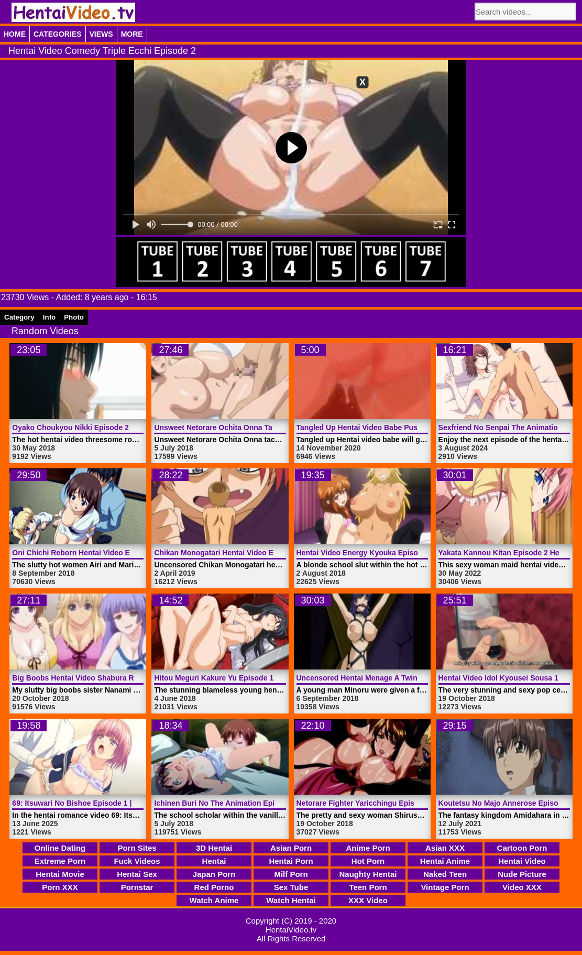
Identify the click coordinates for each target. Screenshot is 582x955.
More (132, 34)
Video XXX (522, 887)
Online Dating (60, 847)
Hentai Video (522, 861)
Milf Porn (291, 874)
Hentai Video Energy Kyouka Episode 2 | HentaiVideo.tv (393, 552)
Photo (74, 317)
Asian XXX (445, 847)
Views (101, 34)
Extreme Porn (60, 861)
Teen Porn (368, 887)
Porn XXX (60, 887)
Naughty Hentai (368, 874)
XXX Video (368, 900)
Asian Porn (291, 847)
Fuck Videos (137, 861)
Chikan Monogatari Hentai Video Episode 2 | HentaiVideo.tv (257, 552)
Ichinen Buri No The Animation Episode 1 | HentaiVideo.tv (254, 803)
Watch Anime (214, 900)
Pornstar (137, 887)
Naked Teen (445, 874)
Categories (58, 34)
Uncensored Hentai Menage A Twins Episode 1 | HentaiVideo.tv (406, 678)
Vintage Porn (445, 887)
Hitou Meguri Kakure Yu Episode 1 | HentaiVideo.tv (242, 678)
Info (49, 317)
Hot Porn (368, 861)
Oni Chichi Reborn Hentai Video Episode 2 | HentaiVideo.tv (114, 552)
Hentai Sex (137, 874)
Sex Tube (291, 887)
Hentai (214, 861)
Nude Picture (522, 874)
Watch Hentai (290, 900)
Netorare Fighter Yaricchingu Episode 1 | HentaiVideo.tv (394, 803)
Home (15, 34)
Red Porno (214, 887)
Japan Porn (214, 874)
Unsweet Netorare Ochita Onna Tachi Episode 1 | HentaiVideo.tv (265, 427)
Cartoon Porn (522, 847)
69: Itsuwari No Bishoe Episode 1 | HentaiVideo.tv (98, 803)
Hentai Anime (445, 861)
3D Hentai (214, 847)
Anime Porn (368, 847)
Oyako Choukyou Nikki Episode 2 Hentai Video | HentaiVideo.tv (122, 427)
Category (19, 317)
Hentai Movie (60, 874)
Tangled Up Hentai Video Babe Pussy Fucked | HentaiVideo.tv (403, 427)
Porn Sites (136, 847)
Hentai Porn (291, 861)
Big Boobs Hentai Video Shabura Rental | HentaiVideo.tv (110, 678)
